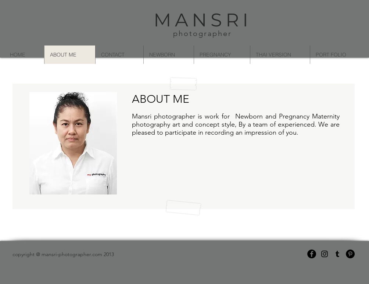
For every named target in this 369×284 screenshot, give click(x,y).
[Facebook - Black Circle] (311, 254)
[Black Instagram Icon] (324, 254)
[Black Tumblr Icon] (337, 254)
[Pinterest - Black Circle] (350, 254)
